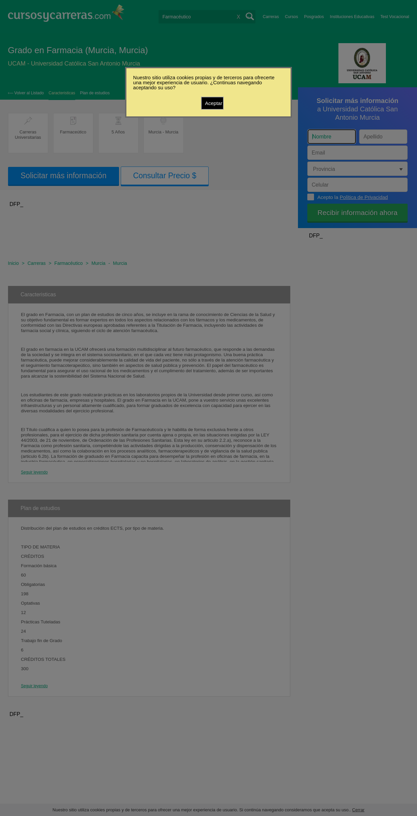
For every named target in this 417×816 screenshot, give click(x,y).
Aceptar (213, 103)
